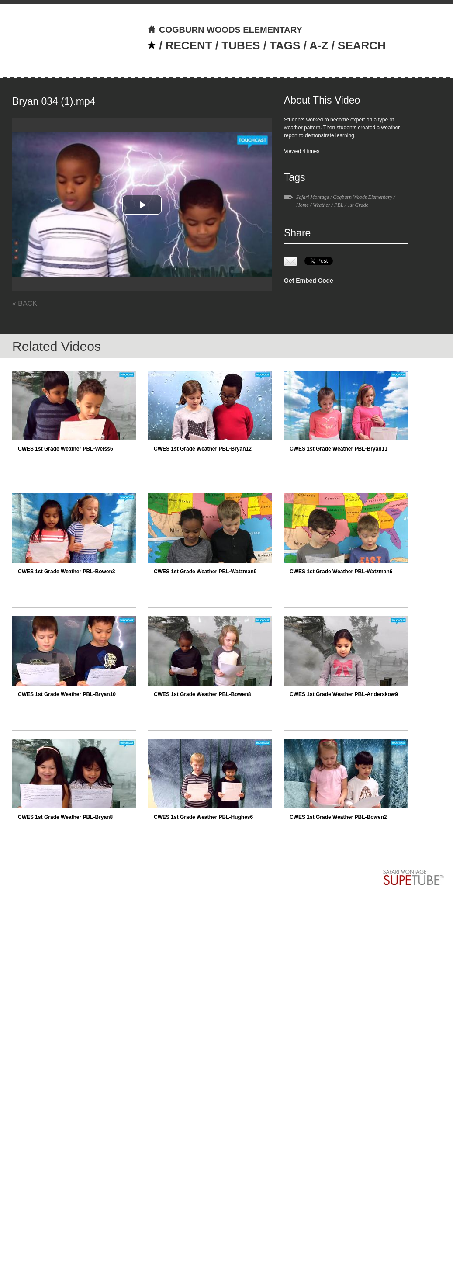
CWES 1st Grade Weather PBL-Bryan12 (203, 449)
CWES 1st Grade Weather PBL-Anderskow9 (344, 694)
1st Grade (357, 205)
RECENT (189, 45)
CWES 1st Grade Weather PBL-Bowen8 (202, 694)
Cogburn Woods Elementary (362, 197)
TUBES (240, 45)
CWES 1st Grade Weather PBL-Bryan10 (67, 694)
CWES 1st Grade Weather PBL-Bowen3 (66, 572)
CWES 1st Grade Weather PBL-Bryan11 (338, 449)
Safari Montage (312, 197)
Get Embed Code (308, 280)
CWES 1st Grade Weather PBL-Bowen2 (338, 817)
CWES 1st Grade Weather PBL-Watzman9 (205, 572)
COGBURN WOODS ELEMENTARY (224, 30)
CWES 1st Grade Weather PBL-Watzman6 (341, 572)
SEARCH (362, 45)
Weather (321, 205)
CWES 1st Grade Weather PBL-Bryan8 (65, 817)
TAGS (285, 45)
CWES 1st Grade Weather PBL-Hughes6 (203, 817)
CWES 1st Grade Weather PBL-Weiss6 (65, 449)
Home (302, 205)
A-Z (318, 45)
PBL (338, 205)
